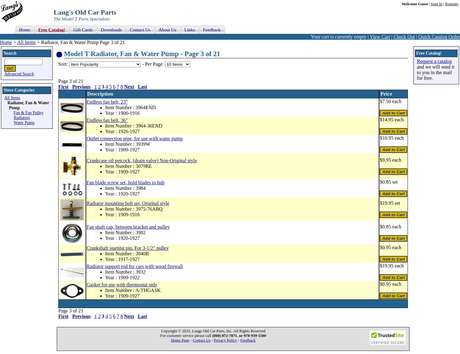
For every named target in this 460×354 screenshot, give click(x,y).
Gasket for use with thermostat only (122, 284)
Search (10, 53)
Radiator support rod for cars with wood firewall (135, 266)
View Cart (380, 36)
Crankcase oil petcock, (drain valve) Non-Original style (142, 160)
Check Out (404, 36)
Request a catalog (434, 61)
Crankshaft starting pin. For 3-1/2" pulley (128, 248)
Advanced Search (19, 74)
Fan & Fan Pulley (28, 112)
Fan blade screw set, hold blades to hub (126, 182)
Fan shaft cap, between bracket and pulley (128, 227)
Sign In (436, 4)
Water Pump (24, 122)
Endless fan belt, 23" (107, 102)
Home (6, 42)
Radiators (22, 117)
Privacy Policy (225, 340)
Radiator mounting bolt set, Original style (128, 203)
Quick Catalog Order (439, 36)
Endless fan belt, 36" (107, 120)
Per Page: (155, 64)
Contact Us (201, 340)
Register (451, 4)
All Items (26, 42)
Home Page (180, 340)
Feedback (248, 340)
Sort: (63, 64)
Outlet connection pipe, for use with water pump (135, 138)
